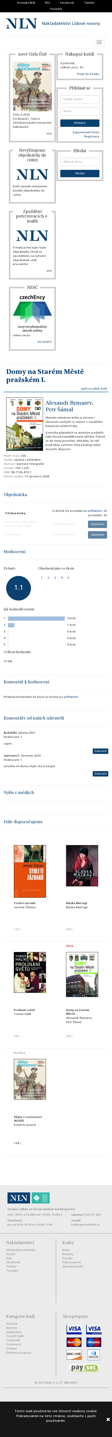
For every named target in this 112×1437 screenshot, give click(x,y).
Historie (11, 1324)
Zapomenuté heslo (85, 132)
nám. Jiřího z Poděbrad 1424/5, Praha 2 (35, 1215)
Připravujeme (71, 1262)
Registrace (91, 137)
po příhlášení (92, 511)
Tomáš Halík (15, 1336)
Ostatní (11, 1349)
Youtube (56, 9)
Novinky (67, 1254)
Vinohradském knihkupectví (54, 1209)
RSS (47, 3)
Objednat (97, 524)
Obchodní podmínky (20, 1250)
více (49, 134)
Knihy (66, 1250)
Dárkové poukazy (18, 1353)
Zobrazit (100, 751)
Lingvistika (13, 1332)
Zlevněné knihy (72, 1267)
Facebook (67, 3)
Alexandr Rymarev (68, 403)
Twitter (89, 3)
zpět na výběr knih (94, 389)
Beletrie (11, 1328)
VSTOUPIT (44, 342)
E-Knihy (67, 1259)
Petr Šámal (59, 410)
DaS (9, 1259)
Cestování (13, 1340)
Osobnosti (13, 1345)
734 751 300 (92, 1215)
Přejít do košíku (88, 74)
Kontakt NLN (26, 3)
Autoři (10, 1254)
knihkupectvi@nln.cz (85, 1225)
